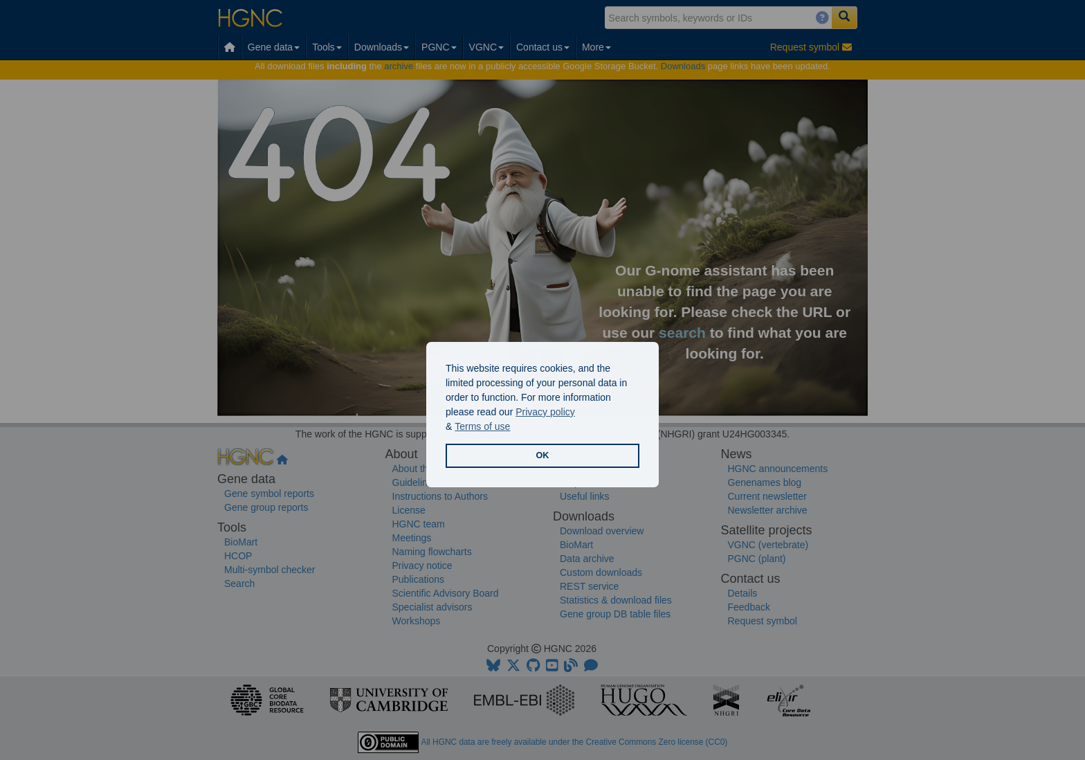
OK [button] (542, 455)
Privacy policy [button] (545, 411)
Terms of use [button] (482, 426)
